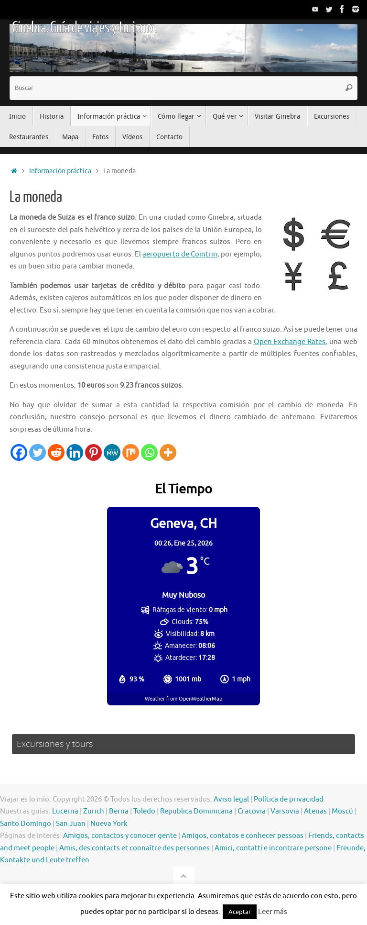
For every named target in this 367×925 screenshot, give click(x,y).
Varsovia (284, 811)
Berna (119, 811)
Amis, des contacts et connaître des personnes (134, 848)
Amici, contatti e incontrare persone (273, 848)
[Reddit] (56, 452)
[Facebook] (19, 452)
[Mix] (130, 452)
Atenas (315, 811)
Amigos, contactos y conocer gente (120, 835)
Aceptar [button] (239, 912)
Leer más (272, 911)
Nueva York (109, 823)
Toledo (144, 811)
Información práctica (60, 171)
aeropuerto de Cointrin (179, 254)
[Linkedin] (74, 452)
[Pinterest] (93, 452)
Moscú (342, 811)
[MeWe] (112, 452)
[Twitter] (37, 452)
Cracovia (251, 811)
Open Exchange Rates (290, 341)
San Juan (71, 823)
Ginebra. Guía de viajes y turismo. (84, 27)
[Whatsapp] (149, 452)
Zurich (93, 811)
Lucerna (65, 811)
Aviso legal (231, 799)
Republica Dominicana (196, 811)
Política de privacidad (289, 799)
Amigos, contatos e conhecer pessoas (242, 835)
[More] (168, 452)
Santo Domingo (25, 823)
